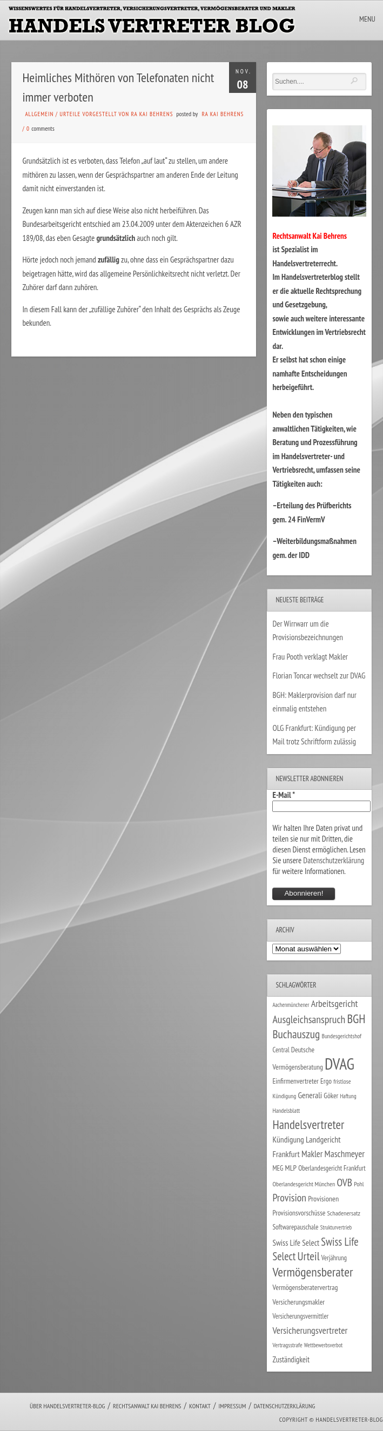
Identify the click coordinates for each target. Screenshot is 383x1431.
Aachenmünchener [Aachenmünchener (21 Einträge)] (290, 1005)
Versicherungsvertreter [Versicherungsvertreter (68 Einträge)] (309, 1330)
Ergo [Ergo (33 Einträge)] (326, 1081)
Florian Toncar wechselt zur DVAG (318, 675)
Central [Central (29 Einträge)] (280, 1049)
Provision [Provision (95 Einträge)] (289, 1197)
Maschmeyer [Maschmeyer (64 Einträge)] (345, 1153)
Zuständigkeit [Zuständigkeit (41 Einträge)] (291, 1359)
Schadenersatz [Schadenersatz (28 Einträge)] (344, 1212)
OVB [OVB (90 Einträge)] (344, 1182)
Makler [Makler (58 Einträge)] (311, 1154)
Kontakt (200, 1406)
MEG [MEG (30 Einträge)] (277, 1168)
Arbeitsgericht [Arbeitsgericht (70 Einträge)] (334, 1003)
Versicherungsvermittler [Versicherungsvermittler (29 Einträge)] (300, 1316)
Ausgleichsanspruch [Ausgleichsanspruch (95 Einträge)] (308, 1019)
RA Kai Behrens (222, 114)
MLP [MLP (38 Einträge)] (291, 1168)
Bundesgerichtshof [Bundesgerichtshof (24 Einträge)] (341, 1036)
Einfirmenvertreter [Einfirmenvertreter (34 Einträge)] (295, 1081)
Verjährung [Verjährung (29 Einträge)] (334, 1257)
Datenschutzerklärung (333, 860)
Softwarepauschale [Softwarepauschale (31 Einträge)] (295, 1227)
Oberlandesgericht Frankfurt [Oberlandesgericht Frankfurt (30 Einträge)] (332, 1168)
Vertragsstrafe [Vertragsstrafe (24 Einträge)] (287, 1345)
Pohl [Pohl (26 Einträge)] (359, 1184)
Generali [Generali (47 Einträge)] (310, 1095)
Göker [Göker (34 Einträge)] (331, 1095)
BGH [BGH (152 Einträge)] (356, 1018)
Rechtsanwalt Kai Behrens (147, 1406)
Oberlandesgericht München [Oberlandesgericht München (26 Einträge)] (303, 1184)
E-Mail (283, 795)
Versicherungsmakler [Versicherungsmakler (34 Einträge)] (298, 1302)
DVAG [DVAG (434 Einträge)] (339, 1063)
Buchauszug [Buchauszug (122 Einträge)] (296, 1034)
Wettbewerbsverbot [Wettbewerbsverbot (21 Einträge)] (323, 1345)
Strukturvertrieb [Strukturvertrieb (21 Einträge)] (336, 1227)
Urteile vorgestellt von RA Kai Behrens (116, 114)
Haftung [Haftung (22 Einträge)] (348, 1096)
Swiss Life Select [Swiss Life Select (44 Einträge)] (295, 1243)
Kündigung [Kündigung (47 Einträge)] (288, 1139)
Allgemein (39, 114)
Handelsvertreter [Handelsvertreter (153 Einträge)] (308, 1124)
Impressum (232, 1406)
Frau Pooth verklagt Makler (310, 656)
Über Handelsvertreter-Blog (67, 1406)
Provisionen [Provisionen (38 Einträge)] (323, 1198)
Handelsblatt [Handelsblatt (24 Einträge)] (286, 1110)
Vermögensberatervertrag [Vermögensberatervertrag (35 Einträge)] (305, 1287)
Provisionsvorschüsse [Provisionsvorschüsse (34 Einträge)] (298, 1213)
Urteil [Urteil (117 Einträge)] (308, 1256)
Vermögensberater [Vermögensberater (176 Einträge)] (312, 1272)
